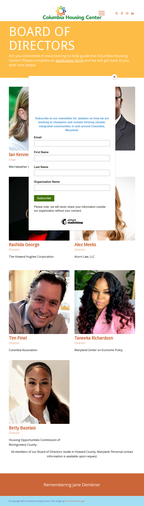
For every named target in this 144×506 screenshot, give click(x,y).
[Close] (114, 76)
